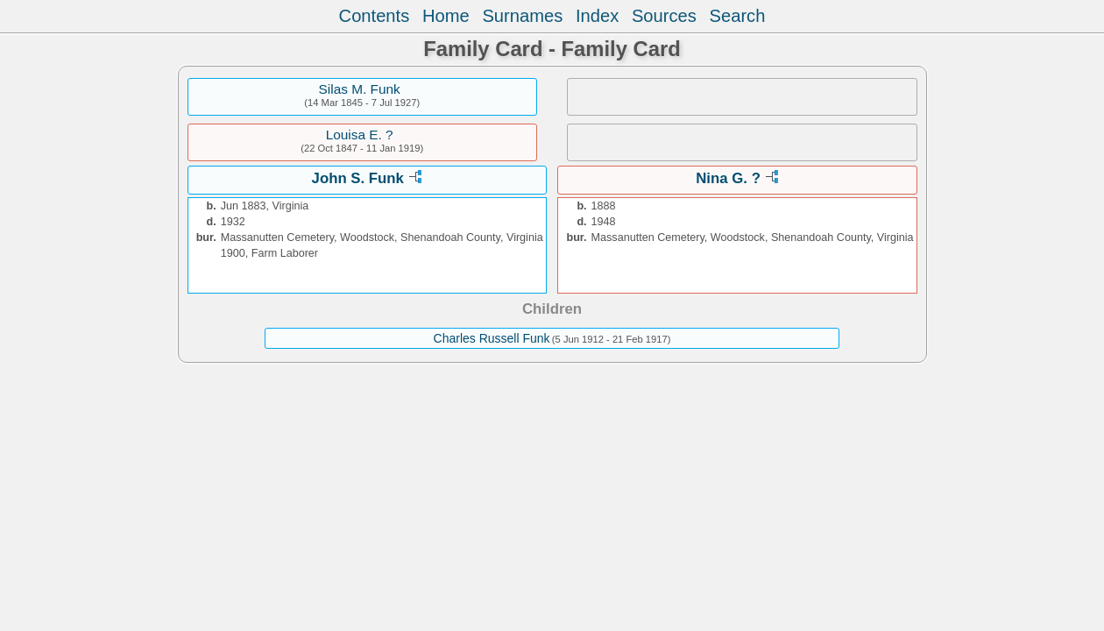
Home (446, 15)
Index (597, 15)
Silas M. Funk (359, 89)
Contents (374, 15)
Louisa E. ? (359, 134)
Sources (664, 15)
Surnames (522, 15)
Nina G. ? (728, 178)
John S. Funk (358, 178)
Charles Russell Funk (492, 338)
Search (738, 15)
